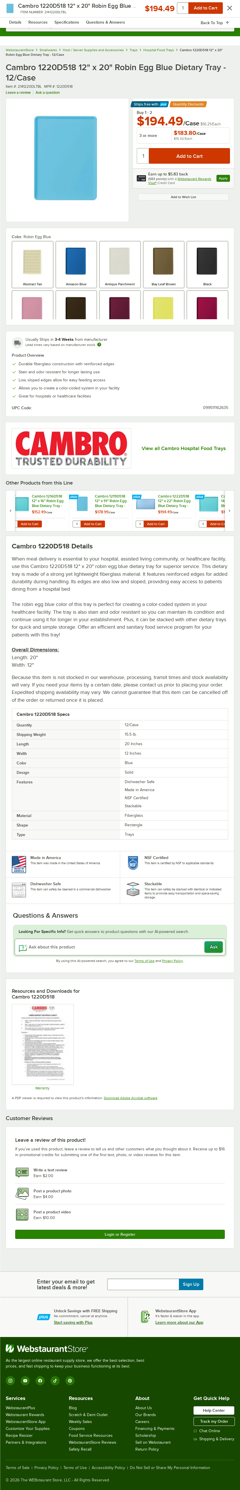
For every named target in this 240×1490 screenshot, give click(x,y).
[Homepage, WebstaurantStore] (120, 10)
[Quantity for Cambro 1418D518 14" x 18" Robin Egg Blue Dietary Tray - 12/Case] (203, 524)
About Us (143, 1408)
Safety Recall (80, 1449)
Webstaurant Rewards (25, 1415)
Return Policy (147, 1449)
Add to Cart (29, 524)
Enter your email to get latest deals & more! (66, 1284)
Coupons (77, 1428)
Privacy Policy (172, 961)
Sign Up (191, 1284)
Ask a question (48, 92)
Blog (73, 1408)
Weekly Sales (80, 1422)
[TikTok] (55, 1380)
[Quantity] (143, 156)
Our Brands (145, 1415)
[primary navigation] (18, 10)
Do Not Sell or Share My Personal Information (170, 1468)
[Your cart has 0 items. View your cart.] (225, 10)
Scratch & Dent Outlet (88, 1415)
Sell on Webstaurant (153, 1442)
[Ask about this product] (120, 947)
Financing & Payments (155, 1428)
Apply (224, 179)
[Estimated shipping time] (99, 344)
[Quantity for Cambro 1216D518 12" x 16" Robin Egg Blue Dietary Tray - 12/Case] (13, 524)
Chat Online (207, 1431)
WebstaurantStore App (26, 1422)
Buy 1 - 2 (144, 112)
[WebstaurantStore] (77, 1348)
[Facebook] (40, 1380)
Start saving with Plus (73, 1322)
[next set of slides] (229, 511)
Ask (214, 947)
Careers (142, 1422)
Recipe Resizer (19, 1435)
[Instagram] (10, 1380)
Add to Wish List (183, 197)
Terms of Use (144, 961)
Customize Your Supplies (28, 1428)
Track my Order (214, 1421)
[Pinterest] (70, 1380)
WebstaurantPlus (20, 1408)
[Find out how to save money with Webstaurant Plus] (11, 497)
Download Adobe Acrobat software (130, 1098)
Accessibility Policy (108, 1468)
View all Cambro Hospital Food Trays (184, 448)
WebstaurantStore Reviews (92, 1442)
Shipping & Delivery (214, 1439)
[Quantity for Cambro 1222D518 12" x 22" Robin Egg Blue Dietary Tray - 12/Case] (140, 524)
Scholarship (145, 1435)
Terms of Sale (18, 1468)
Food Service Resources (91, 1435)
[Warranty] (42, 1047)
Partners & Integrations (26, 1442)
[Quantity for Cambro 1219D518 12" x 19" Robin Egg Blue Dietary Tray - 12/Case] (77, 524)
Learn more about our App (179, 1322)
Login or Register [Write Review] (120, 1234)
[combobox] (120, 26)
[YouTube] (25, 1380)
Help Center (214, 1410)
